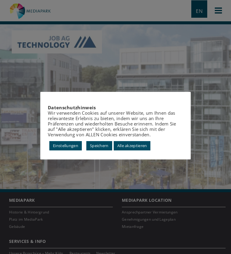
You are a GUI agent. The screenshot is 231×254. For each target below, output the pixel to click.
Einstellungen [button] (65, 145)
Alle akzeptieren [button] (132, 145)
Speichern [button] (99, 145)
